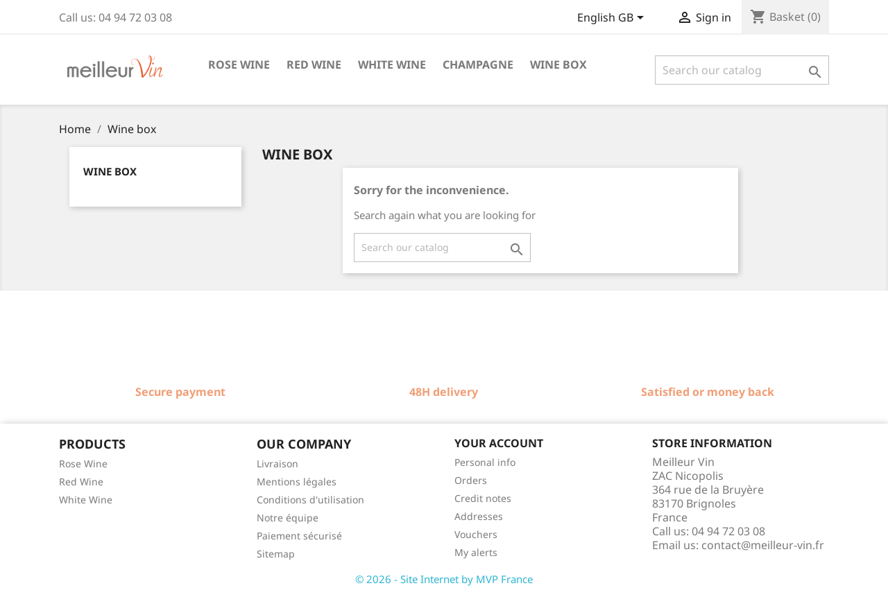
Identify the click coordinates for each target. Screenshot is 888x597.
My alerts (475, 552)
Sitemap (276, 553)
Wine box (558, 64)
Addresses (478, 516)
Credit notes (482, 498)
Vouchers (475, 534)
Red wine (314, 64)
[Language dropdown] (613, 18)
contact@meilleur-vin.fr (762, 545)
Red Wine (81, 481)
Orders (470, 480)
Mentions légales (296, 481)
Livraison (277, 463)
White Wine (85, 499)
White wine (392, 64)
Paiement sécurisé (299, 535)
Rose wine (239, 64)
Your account (498, 443)
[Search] (742, 70)
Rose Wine (83, 463)
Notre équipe (287, 517)
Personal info (484, 462)
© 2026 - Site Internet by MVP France (444, 579)
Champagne (478, 64)
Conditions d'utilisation (310, 499)
